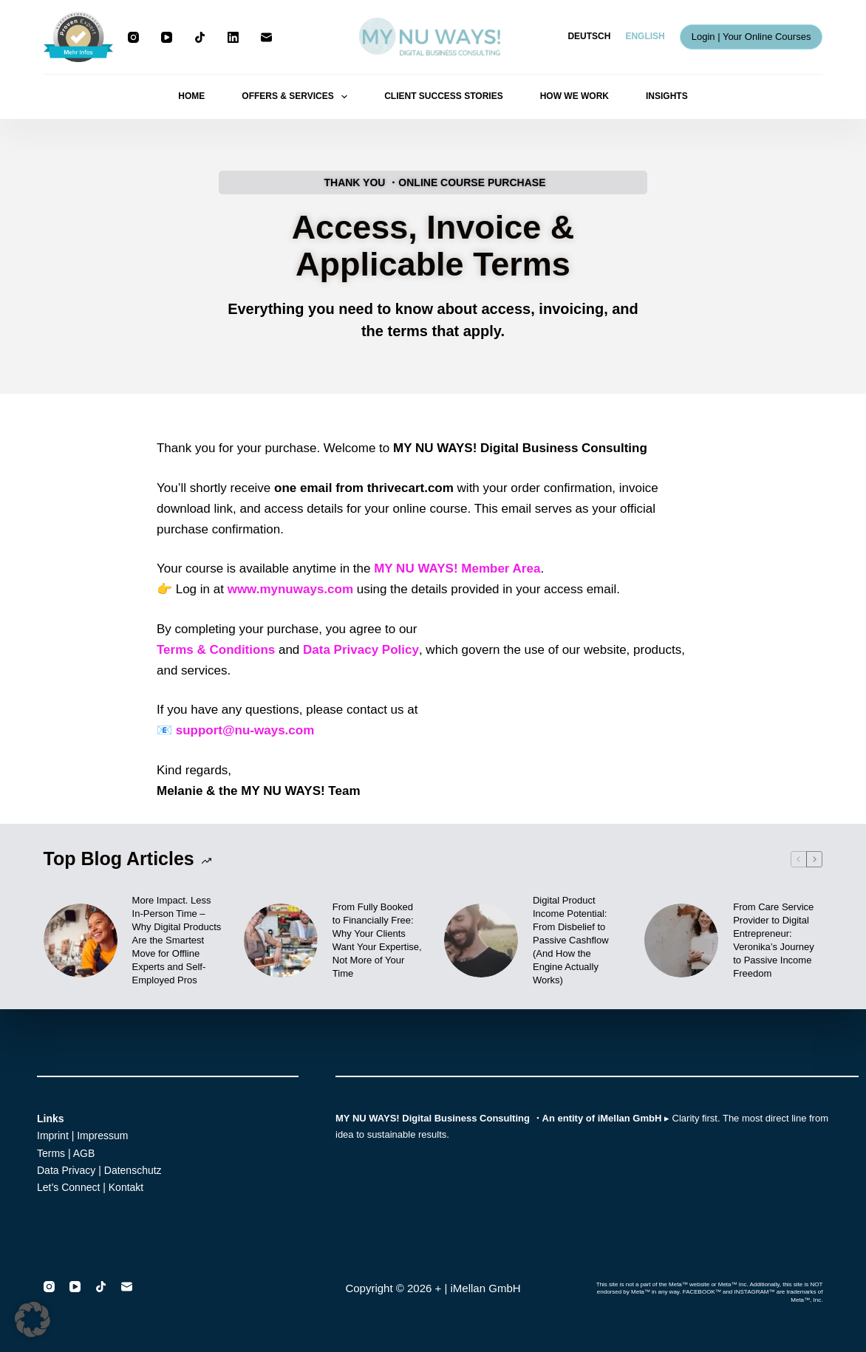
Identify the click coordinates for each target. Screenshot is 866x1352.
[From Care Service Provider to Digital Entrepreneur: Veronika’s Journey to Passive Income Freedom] (681, 940)
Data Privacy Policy (361, 650)
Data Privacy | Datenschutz (99, 1170)
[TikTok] (199, 37)
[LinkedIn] (233, 37)
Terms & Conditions (216, 650)
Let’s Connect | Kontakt (90, 1187)
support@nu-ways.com (245, 730)
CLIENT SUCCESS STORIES (443, 96)
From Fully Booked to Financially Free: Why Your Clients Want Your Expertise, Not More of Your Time (377, 940)
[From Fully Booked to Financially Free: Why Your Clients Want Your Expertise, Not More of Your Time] (281, 940)
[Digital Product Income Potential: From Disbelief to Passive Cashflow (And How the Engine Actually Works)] (481, 940)
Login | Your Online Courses (751, 36)
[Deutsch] (588, 37)
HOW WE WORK (574, 96)
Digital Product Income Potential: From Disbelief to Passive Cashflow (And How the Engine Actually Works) (571, 940)
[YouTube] (166, 37)
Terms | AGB (66, 1153)
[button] (32, 1319)
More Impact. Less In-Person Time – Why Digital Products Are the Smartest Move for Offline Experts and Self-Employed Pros (177, 940)
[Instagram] (133, 37)
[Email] (266, 37)
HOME (191, 96)
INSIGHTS (667, 96)
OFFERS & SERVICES (297, 97)
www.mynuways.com (290, 589)
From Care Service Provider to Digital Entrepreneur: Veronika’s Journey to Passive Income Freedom (773, 940)
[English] (644, 37)
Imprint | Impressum (82, 1135)
